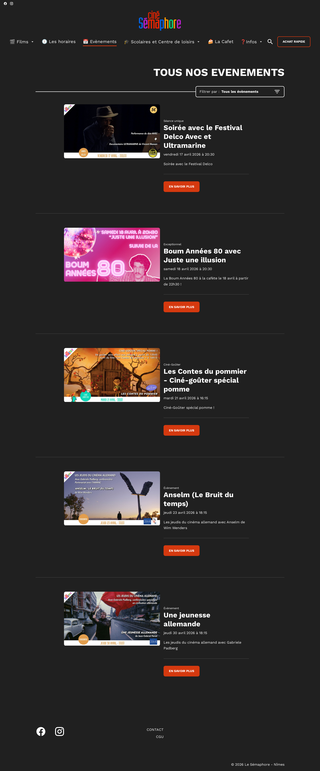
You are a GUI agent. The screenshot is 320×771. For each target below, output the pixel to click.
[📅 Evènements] (100, 41)
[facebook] (5, 3)
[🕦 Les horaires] (59, 41)
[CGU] (160, 736)
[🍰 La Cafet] (220, 41)
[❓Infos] (251, 41)
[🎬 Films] (22, 41)
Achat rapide (294, 41)
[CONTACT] (155, 729)
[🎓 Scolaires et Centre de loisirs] (162, 41)
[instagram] (11, 3)
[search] (270, 41)
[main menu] (136, 41)
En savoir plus (181, 186)
